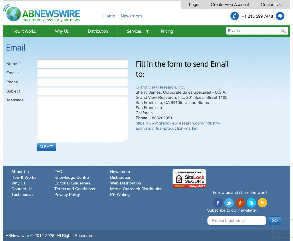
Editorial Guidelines (72, 183)
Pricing (167, 31)
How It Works (23, 178)
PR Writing (120, 195)
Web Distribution (125, 183)
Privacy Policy (67, 195)
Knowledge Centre (71, 178)
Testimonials (22, 195)
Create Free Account (230, 5)
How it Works (24, 31)
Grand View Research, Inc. (160, 87)
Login (194, 5)
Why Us (62, 31)
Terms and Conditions (74, 189)
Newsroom (131, 15)
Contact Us (271, 5)
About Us (20, 172)
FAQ (58, 172)
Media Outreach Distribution (136, 189)
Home (109, 15)
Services (134, 31)
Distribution (98, 31)
